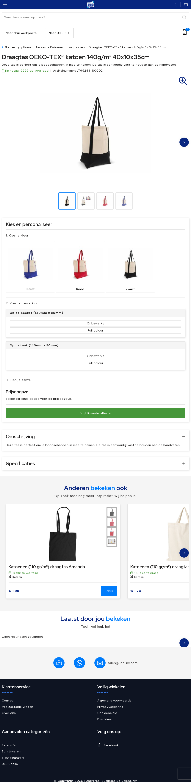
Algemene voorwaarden (115, 695)
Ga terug (12, 47)
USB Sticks (10, 759)
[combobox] (91, 17)
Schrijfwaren (11, 746)
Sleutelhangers (13, 752)
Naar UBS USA (59, 33)
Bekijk (109, 586)
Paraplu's (9, 740)
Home (27, 47)
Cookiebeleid (107, 708)
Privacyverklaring (110, 702)
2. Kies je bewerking (22, 298)
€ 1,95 (14, 586)
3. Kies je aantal (19, 375)
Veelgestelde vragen (17, 702)
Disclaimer (105, 714)
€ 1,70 (135, 586)
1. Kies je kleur (17, 235)
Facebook (108, 740)
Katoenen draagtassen (67, 47)
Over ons (9, 708)
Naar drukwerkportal (21, 33)
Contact (8, 695)
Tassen (41, 47)
